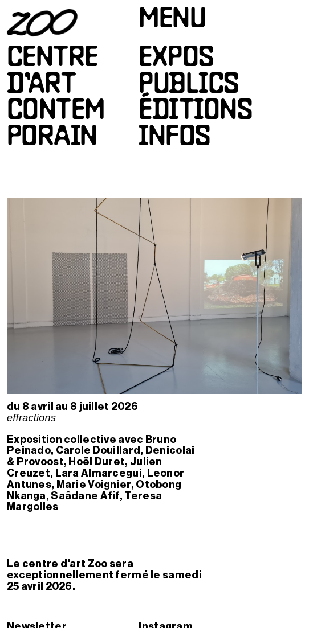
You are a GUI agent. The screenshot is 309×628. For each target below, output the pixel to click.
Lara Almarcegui (98, 473)
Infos (174, 138)
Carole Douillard (98, 450)
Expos (176, 59)
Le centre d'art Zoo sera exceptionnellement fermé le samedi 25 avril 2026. (104, 575)
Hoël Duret (96, 462)
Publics (188, 85)
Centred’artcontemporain (56, 98)
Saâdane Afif (85, 496)
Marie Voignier (93, 484)
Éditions (195, 111)
